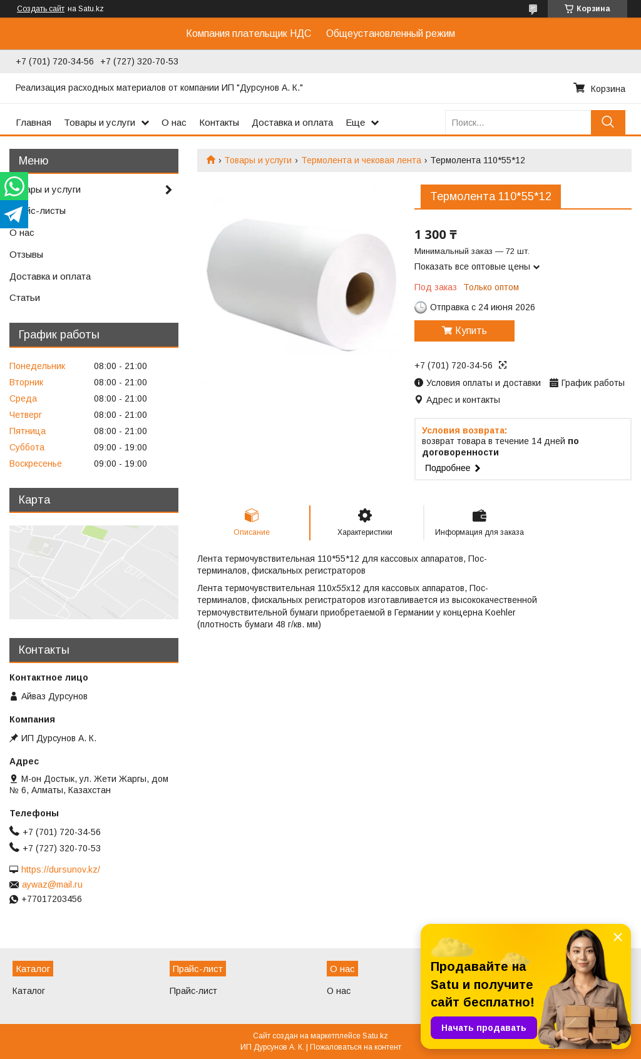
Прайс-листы (37, 210)
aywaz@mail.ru (52, 884)
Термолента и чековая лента (361, 160)
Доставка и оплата (292, 122)
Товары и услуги (99, 122)
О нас (174, 122)
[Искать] (608, 122)
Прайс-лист (193, 991)
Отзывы (26, 254)
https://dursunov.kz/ (60, 869)
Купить (471, 330)
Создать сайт (40, 8)
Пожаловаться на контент (355, 1047)
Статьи (24, 297)
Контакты (219, 122)
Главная (33, 122)
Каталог (29, 991)
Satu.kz (375, 1035)
